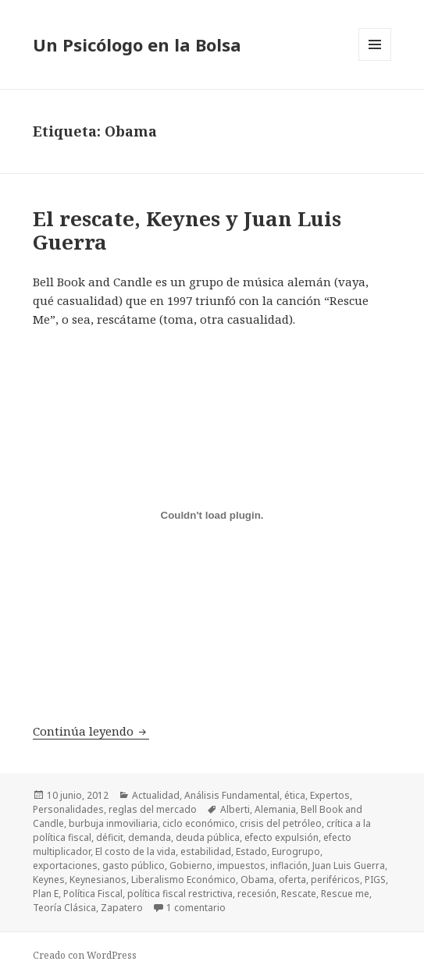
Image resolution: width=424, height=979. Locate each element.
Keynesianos (97, 879)
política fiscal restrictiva (180, 893)
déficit (109, 837)
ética (294, 795)
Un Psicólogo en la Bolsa (137, 44)
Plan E (46, 893)
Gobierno (190, 865)
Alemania (275, 809)
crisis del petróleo (281, 823)
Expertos (330, 795)
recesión (256, 893)
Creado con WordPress (85, 955)
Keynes (49, 879)
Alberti (235, 809)
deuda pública (208, 837)
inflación (289, 865)
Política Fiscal (93, 893)
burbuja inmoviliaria (113, 823)
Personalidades (68, 809)
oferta (292, 879)
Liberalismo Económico (183, 879)
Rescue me (345, 893)
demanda (149, 837)
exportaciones (65, 865)
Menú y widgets (375, 60)
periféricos (335, 879)
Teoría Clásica (64, 907)
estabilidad (205, 851)
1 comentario (196, 907)
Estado (251, 851)
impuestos (241, 865)
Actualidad (156, 795)
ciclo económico (198, 823)
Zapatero (122, 907)
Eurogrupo (296, 851)
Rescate (298, 893)
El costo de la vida (135, 851)
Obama (257, 879)
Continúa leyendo (91, 731)
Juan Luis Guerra (348, 865)
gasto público (133, 865)
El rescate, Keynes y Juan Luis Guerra (187, 230)
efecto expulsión (281, 837)
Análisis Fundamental (232, 795)
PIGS (375, 879)
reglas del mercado (153, 809)
